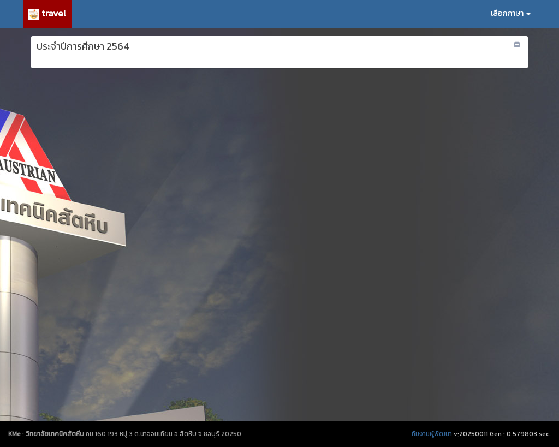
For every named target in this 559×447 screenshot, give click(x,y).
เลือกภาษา (511, 13)
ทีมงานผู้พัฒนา (432, 434)
